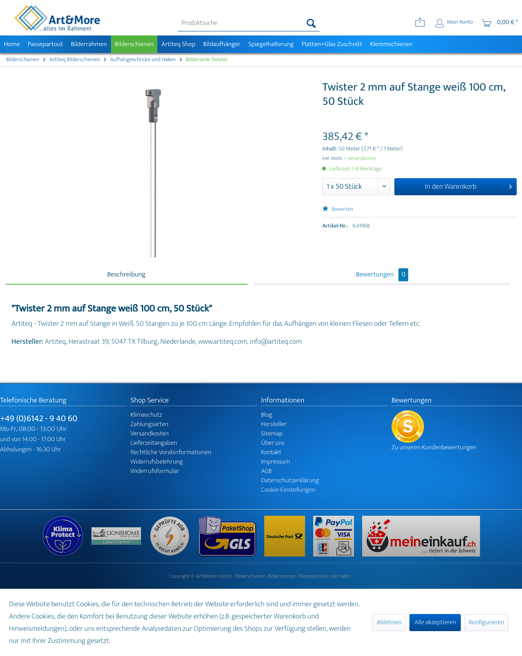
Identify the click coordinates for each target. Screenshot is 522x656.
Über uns (273, 443)
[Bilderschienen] (134, 44)
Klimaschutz (146, 415)
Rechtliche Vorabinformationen (170, 452)
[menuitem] (249, 23)
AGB (266, 471)
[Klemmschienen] (391, 44)
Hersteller (274, 424)
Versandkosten (149, 433)
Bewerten (337, 209)
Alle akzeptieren (435, 622)
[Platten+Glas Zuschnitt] (332, 44)
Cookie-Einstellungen (288, 490)
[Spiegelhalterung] (271, 44)
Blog (266, 415)
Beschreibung (126, 275)
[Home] (12, 44)
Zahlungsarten (149, 424)
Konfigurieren (486, 622)
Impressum (275, 461)
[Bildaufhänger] (222, 44)
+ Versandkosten (360, 159)
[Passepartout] (45, 44)
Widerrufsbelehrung (156, 461)
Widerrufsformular (154, 471)
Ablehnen (389, 622)
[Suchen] (311, 23)
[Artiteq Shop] (178, 44)
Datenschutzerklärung (290, 480)
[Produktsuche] (249, 23)
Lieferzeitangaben (153, 443)
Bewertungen (382, 274)
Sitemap (272, 433)
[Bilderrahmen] (89, 44)
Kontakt (271, 452)
